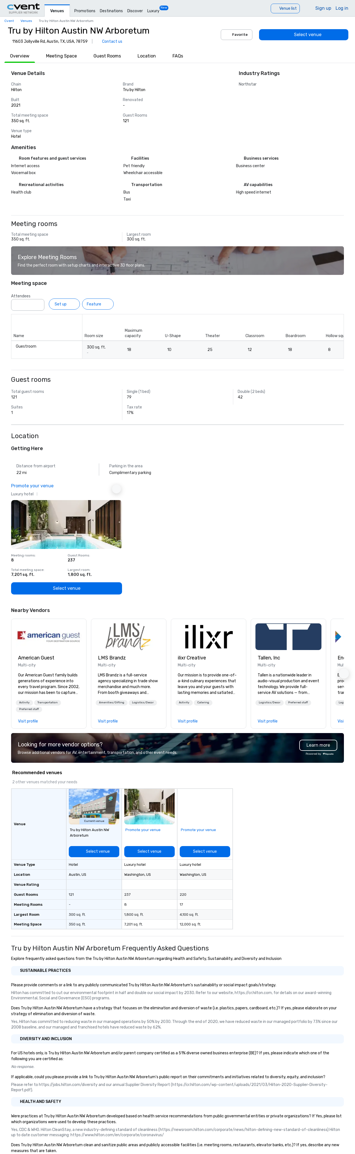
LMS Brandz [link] (112, 658)
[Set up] (64, 304)
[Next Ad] (116, 489)
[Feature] (98, 304)
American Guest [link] (36, 658)
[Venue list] (285, 8)
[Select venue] (303, 34)
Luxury (153, 11)
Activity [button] (24, 702)
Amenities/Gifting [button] (111, 702)
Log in (342, 8)
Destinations (111, 11)
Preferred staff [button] (29, 709)
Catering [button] (203, 702)
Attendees (21, 296)
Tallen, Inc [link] (269, 658)
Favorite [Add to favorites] (236, 34)
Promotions (84, 11)
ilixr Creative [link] (192, 658)
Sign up (323, 8)
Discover (135, 11)
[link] (49, 636)
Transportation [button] (47, 702)
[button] (24, 703)
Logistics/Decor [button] (143, 702)
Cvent (9, 21)
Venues (57, 11)
